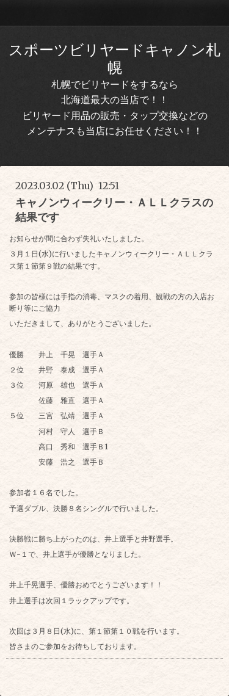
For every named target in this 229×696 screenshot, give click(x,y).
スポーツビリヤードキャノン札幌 (114, 58)
